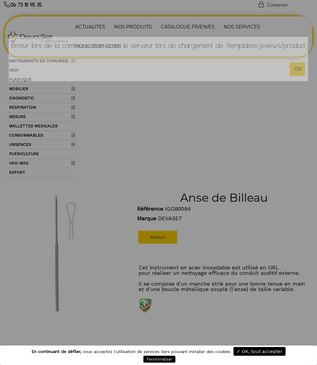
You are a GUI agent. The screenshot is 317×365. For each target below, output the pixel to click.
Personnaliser (159, 359)
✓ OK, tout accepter (259, 351)
